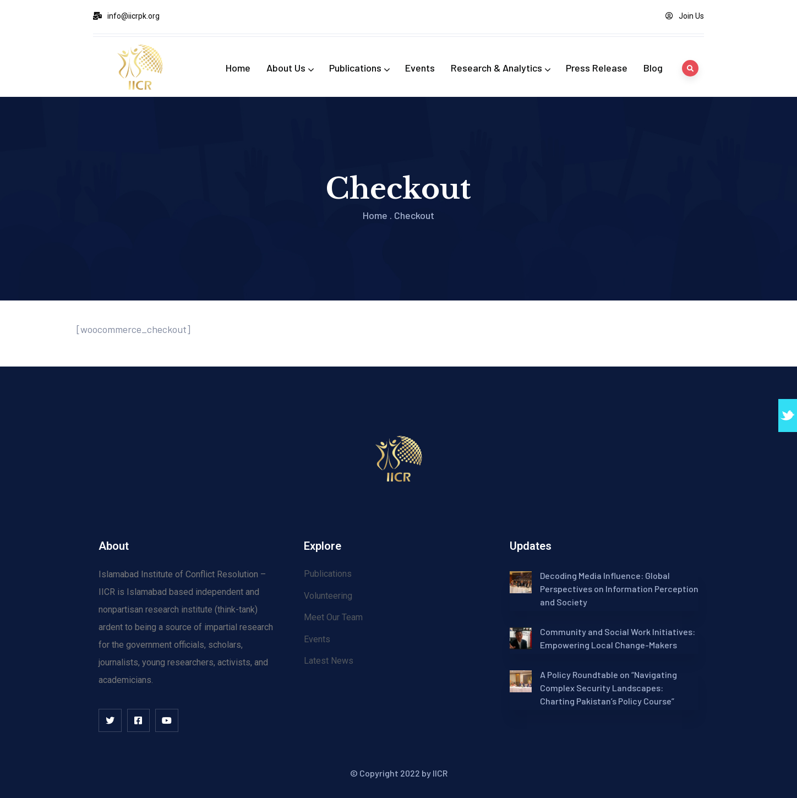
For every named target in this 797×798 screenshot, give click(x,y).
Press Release (596, 68)
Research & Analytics (500, 68)
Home (238, 68)
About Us (289, 68)
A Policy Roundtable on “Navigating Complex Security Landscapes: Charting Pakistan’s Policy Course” (608, 687)
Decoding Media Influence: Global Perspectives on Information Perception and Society (619, 588)
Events (420, 68)
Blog (653, 68)
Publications (359, 68)
